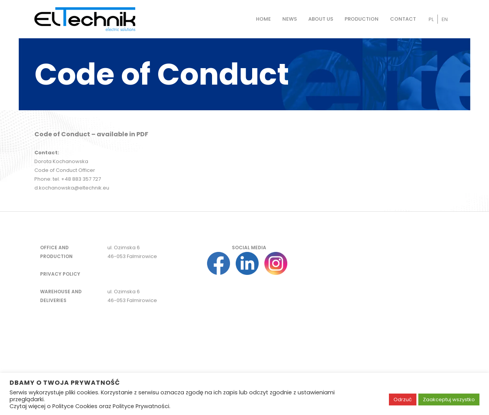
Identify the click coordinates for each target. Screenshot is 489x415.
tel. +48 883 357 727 (77, 179)
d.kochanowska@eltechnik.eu (71, 187)
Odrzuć (402, 399)
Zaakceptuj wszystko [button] (449, 399)
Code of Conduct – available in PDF (91, 134)
